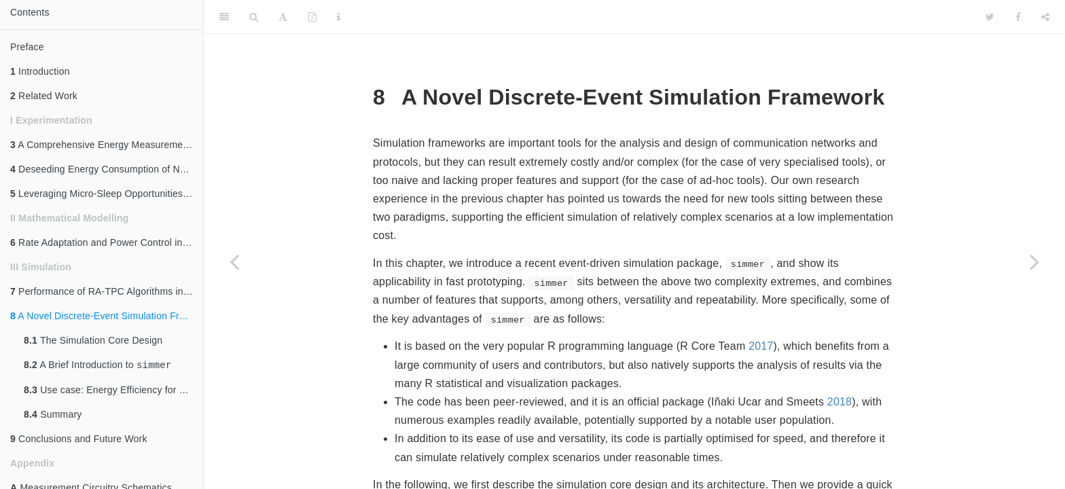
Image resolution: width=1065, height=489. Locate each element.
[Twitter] (990, 17)
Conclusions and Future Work (78, 440)
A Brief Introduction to (98, 365)
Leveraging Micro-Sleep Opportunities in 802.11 (106, 193)
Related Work (43, 95)
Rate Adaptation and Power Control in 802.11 (106, 242)
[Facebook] (1018, 17)
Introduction (40, 71)
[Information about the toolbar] (338, 17)
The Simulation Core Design (93, 340)
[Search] (253, 17)
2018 (839, 402)
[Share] (1045, 17)
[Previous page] (234, 261)
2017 (760, 346)
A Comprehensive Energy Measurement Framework (106, 144)
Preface (27, 46)
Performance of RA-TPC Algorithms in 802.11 (106, 291)
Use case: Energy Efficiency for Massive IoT (113, 391)
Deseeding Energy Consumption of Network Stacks (106, 169)
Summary (53, 415)
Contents (30, 12)
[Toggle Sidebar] (224, 17)
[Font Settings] (282, 17)
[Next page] (1034, 261)
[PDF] (312, 17)
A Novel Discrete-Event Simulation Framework (106, 315)
